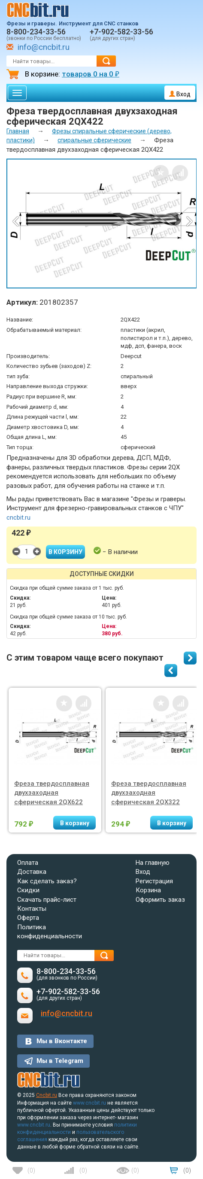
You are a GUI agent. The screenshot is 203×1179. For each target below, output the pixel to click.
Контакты (31, 909)
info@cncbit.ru (44, 47)
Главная (17, 131)
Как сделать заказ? (47, 881)
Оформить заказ (160, 899)
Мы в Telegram (59, 1061)
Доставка (31, 872)
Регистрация (154, 881)
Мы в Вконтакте (61, 1041)
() (31, 1170)
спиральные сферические (94, 140)
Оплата (27, 863)
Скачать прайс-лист (46, 899)
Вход (180, 94)
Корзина (148, 890)
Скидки (28, 890)
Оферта (28, 918)
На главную (153, 863)
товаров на (90, 74)
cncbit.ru (18, 517)
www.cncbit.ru (89, 1103)
